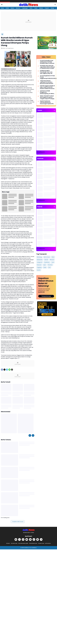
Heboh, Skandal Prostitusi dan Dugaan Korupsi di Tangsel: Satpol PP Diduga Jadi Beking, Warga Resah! (47, 97)
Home (2, 8)
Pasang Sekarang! (46, 296)
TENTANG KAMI (14, 543)
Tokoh (35, 8)
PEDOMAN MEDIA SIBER (23, 543)
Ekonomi (18, 8)
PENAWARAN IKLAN (33, 543)
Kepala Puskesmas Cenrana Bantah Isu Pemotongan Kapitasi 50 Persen (46, 102)
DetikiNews (26, 547)
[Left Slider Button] (30, 435)
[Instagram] (23, 539)
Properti (47, 8)
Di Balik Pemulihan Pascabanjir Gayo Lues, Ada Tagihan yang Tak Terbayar (46, 72)
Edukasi (41, 8)
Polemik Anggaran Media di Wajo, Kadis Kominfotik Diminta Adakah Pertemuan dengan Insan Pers (47, 87)
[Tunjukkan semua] (54, 110)
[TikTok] (34, 539)
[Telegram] (7, 370)
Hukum (12, 8)
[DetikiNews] (28, 530)
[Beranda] (2, 34)
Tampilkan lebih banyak (17, 521)
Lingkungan (25, 8)
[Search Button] (55, 4)
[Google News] (30, 539)
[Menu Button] (1, 4)
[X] (4, 370)
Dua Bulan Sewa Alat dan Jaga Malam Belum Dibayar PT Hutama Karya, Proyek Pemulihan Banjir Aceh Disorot (47, 67)
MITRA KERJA (48, 543)
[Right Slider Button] (55, 8)
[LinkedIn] (37, 539)
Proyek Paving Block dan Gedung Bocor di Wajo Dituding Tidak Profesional (47, 62)
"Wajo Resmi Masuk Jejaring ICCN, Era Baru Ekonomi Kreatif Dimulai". (47, 82)
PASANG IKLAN (41, 543)
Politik (7, 8)
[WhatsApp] (9, 370)
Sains (31, 8)
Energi (52, 8)
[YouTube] (26, 539)
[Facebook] (2, 370)
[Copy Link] (12, 370)
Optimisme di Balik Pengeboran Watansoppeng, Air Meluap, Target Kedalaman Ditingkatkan (47, 92)
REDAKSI (8, 543)
